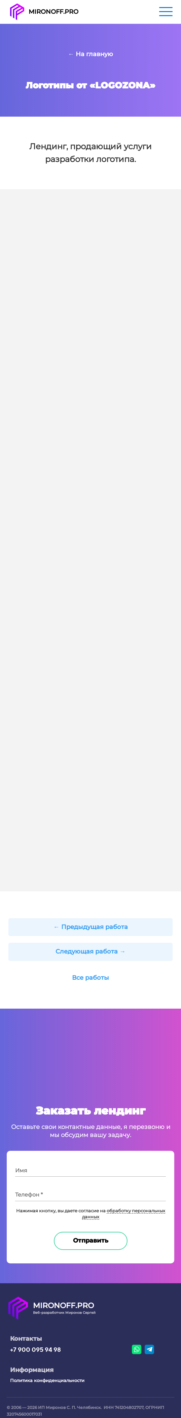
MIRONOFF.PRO (53, 11)
